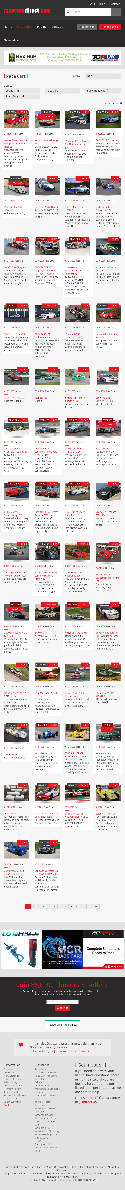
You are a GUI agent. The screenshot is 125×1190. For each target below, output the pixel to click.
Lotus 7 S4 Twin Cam (106, 813)
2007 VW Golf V (104, 448)
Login (102, 3)
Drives (38, 1082)
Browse (8, 1069)
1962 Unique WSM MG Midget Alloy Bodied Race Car (15, 143)
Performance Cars (45, 1118)
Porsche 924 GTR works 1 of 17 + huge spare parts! (77, 144)
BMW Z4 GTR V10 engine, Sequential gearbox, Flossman (45, 270)
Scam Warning (12, 1101)
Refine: (8, 86)
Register (115, 3)
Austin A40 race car (14, 397)
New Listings (11, 1075)
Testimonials (11, 1092)
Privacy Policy (12, 1088)
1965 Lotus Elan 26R (14, 334)
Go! (116, 12)
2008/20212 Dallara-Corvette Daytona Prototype (46, 575)
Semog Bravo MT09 (14, 572)
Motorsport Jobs (44, 1114)
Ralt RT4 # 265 (103, 753)
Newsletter (11, 40)
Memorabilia (42, 1127)
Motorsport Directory (47, 1131)
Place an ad (110, 26)
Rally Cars (40, 1079)
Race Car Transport (46, 1075)
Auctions (40, 1105)
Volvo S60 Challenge (76, 633)
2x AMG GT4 (41, 632)
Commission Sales (14, 1085)
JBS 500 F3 (10, 813)
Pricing (42, 26)
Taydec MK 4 (11, 754)
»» (95, 906)
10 (77, 906)
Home (8, 26)
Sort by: (76, 76)
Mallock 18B (41, 398)
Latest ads (87, 26)
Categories (24, 26)
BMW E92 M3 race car (107, 140)
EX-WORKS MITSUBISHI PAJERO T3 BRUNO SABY (77, 270)
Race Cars (40, 1069)
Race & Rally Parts (45, 1072)
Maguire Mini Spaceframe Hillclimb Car (108, 577)
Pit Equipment (43, 1085)
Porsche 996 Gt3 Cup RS (47, 207)
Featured (9, 1072)
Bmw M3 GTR (103, 398)
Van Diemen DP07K (45, 753)
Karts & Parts (42, 1101)
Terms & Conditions (15, 1095)
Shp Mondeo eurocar (107, 632)
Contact (57, 26)
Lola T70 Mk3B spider (15, 267)
